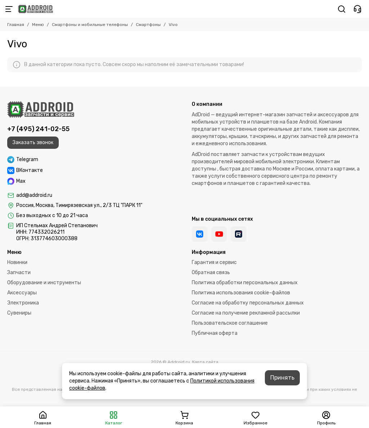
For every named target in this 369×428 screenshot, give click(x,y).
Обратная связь (211, 272)
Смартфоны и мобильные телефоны (90, 24)
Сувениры (19, 313)
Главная (15, 24)
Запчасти (19, 272)
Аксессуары (22, 293)
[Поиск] (342, 9)
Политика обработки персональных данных (245, 283)
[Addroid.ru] (35, 9)
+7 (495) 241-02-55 (38, 129)
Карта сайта (205, 361)
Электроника (23, 303)
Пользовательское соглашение (230, 323)
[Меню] (9, 9)
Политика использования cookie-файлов (241, 293)
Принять (282, 377)
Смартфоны (148, 24)
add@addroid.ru (34, 195)
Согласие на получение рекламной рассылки (246, 313)
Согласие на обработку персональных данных (248, 303)
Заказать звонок (33, 142)
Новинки (17, 262)
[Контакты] (357, 9)
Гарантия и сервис (214, 262)
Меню (38, 24)
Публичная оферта (214, 333)
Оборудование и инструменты (44, 283)
